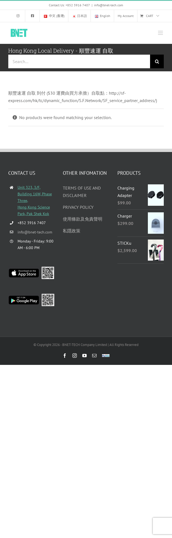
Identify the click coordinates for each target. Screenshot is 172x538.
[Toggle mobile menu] (161, 33)
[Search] (157, 61)
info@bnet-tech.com (108, 5)
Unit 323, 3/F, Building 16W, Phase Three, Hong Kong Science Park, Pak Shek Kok (35, 200)
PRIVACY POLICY (78, 207)
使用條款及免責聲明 (82, 219)
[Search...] (79, 61)
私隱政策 (71, 230)
